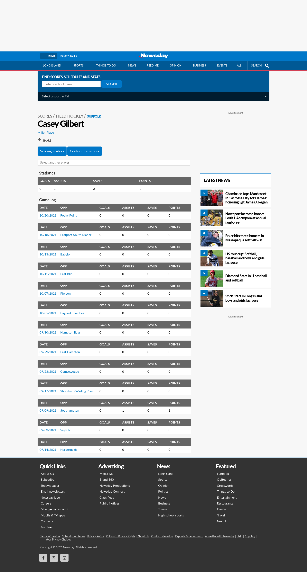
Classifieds (106, 493)
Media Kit (106, 469)
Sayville (64, 425)
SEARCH (260, 65)
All (239, 65)
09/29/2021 (46, 347)
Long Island (52, 65)
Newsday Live (50, 493)
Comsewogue (68, 367)
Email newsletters (53, 487)
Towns (162, 505)
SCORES (43, 111)
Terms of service (50, 532)
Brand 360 (106, 475)
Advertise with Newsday (219, 532)
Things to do (106, 65)
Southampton (68, 406)
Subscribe (47, 475)
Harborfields (67, 445)
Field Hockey (68, 111)
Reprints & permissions (189, 532)
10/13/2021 (46, 250)
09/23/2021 (46, 367)
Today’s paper (50, 481)
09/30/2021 (46, 328)
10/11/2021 (46, 269)
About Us (47, 469)
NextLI (221, 517)
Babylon (64, 250)
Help (239, 532)
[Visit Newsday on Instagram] (64, 553)
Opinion (175, 65)
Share (43, 136)
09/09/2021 (46, 406)
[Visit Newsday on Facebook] (43, 553)
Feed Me (153, 65)
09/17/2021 (46, 387)
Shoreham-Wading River (75, 387)
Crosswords (225, 481)
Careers (46, 499)
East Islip (65, 269)
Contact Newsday (162, 532)
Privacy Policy (95, 532)
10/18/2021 (46, 230)
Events (222, 65)
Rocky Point (67, 211)
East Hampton (68, 347)
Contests (47, 517)
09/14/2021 (46, 445)
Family (221, 505)
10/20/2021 (46, 211)
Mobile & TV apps (53, 511)
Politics (163, 487)
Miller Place (44, 128)
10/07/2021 (46, 289)
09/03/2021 (46, 425)
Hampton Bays (69, 328)
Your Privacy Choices (58, 535)
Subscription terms (73, 532)
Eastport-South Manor (74, 230)
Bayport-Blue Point (72, 308)
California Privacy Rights (120, 532)
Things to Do (226, 487)
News (132, 65)
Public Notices (109, 499)
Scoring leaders (50, 147)
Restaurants (225, 499)
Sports (78, 65)
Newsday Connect (112, 487)
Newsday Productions (114, 481)
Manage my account (55, 505)
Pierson (64, 289)
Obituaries (224, 475)
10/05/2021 (46, 308)
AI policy (250, 532)
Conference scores (83, 147)
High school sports (171, 511)
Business (199, 65)
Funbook (223, 469)
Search (110, 84)
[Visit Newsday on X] (54, 553)
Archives (47, 523)
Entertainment (227, 493)
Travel (221, 511)
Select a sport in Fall (54, 96)
